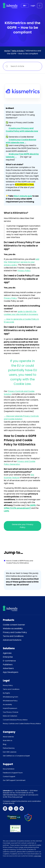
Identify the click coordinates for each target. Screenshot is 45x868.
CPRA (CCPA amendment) (17, 508)
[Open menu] (39, 5)
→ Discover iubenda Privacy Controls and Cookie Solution (21, 417)
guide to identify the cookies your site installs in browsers (21, 313)
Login (33, 5)
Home (7, 50)
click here (37, 856)
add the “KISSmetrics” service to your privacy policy (21, 262)
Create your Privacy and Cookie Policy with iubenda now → (22, 131)
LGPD (6, 511)
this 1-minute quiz (23, 196)
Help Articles (18, 50)
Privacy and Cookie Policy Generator (19, 463)
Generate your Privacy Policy (22, 526)
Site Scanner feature (19, 476)
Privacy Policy (24, 270)
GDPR (33, 505)
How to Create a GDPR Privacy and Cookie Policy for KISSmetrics (19, 562)
